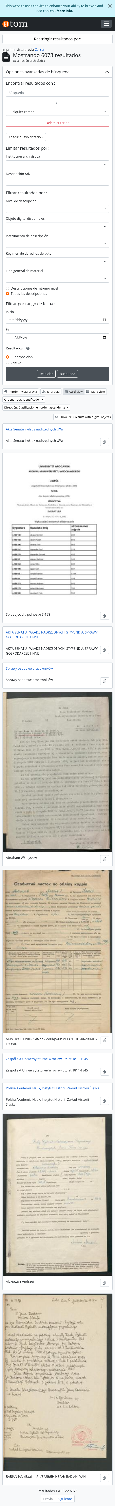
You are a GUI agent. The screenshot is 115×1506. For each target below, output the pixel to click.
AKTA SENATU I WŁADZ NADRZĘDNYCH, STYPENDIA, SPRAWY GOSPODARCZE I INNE (52, 634)
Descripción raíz (18, 174)
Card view (74, 392)
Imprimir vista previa (20, 392)
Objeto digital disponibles (25, 218)
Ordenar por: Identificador (22, 399)
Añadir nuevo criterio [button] (24, 137)
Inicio (10, 312)
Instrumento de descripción (27, 236)
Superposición (22, 357)
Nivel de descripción (21, 201)
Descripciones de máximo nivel (34, 288)
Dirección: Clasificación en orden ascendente (35, 407)
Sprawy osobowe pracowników (29, 668)
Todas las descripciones (29, 293)
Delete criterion (58, 123)
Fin (8, 329)
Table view (95, 392)
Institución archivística (23, 156)
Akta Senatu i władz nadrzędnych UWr (35, 429)
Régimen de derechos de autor (29, 253)
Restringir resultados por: (57, 39)
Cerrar (40, 49)
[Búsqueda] (57, 93)
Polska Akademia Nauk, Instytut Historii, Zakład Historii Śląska (52, 1088)
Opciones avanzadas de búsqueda (38, 72)
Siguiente (65, 1499)
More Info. (65, 11)
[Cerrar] (110, 6)
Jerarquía (51, 392)
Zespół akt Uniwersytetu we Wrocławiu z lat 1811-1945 (47, 1059)
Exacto (16, 362)
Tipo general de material (24, 271)
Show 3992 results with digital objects (83, 417)
